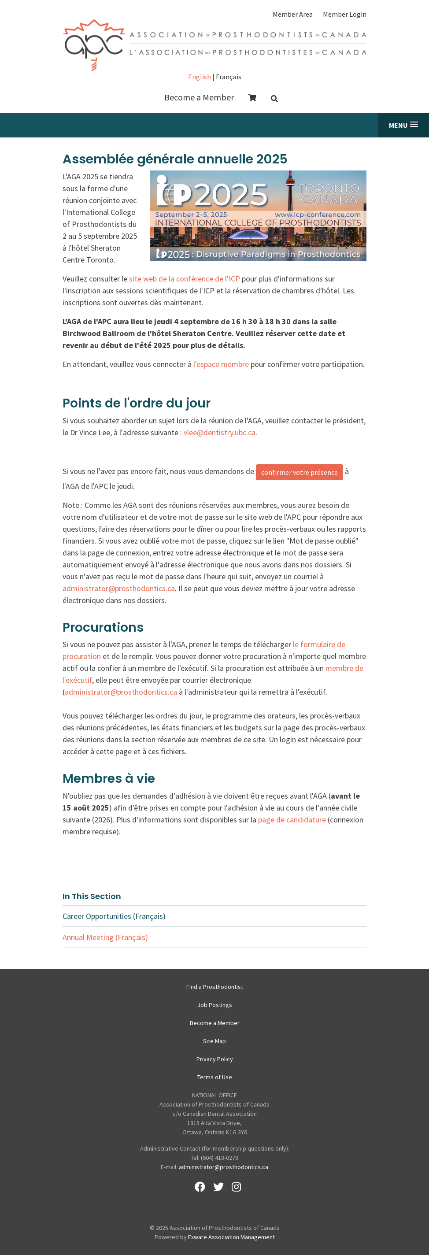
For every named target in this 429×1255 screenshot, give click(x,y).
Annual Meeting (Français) (105, 937)
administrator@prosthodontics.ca (119, 588)
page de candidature (292, 819)
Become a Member (199, 97)
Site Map (214, 1041)
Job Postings (214, 1005)
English (199, 76)
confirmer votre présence (299, 472)
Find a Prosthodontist (214, 987)
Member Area (293, 14)
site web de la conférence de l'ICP (184, 279)
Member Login (344, 14)
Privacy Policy (214, 1059)
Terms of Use (214, 1077)
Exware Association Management (231, 1237)
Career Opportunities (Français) (114, 916)
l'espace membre (221, 364)
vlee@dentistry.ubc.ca (219, 432)
